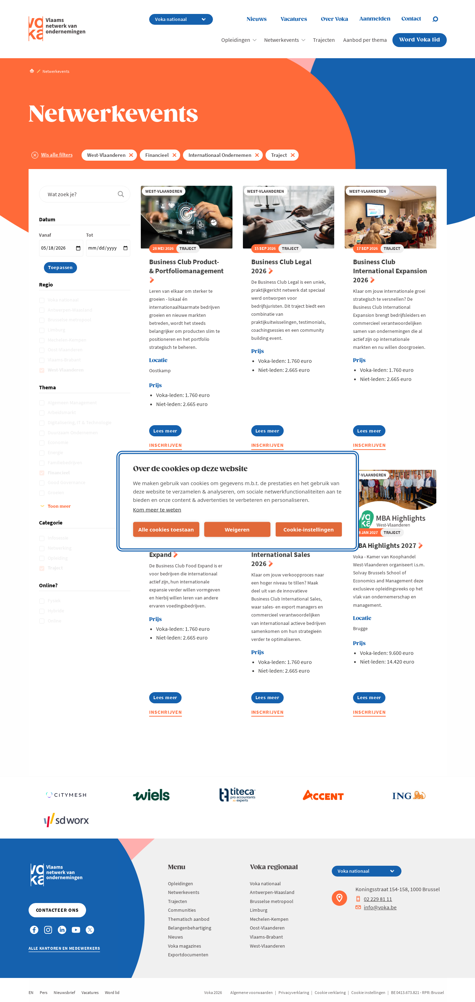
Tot (89, 235)
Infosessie (58, 538)
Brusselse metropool (70, 319)
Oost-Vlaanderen (66, 349)
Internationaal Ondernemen (220, 155)
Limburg (57, 330)
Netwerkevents (281, 39)
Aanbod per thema (365, 39)
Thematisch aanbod (188, 919)
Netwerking (60, 548)
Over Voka (334, 19)
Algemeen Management (73, 402)
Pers (43, 992)
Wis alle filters (56, 154)
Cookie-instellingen (308, 529)
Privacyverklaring (293, 992)
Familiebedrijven (65, 462)
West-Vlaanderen (106, 155)
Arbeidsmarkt (62, 412)
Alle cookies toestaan (166, 529)
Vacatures (294, 19)
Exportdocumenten (188, 954)
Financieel (157, 155)
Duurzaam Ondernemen (73, 432)
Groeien (56, 492)
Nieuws (257, 19)
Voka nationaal (64, 300)
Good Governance (67, 482)
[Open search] (439, 19)
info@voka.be (376, 907)
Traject (279, 155)
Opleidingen (235, 39)
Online (55, 621)
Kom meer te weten (157, 509)
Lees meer (167, 432)
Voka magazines (184, 946)
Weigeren (237, 529)
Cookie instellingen (368, 992)
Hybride (56, 610)
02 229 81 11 (373, 898)
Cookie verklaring (330, 992)
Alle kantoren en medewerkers (64, 948)
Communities (182, 910)
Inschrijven (165, 445)
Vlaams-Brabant (65, 360)
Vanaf (45, 235)
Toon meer (59, 506)
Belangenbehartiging (189, 928)
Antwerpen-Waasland (70, 310)
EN (31, 992)
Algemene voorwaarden (251, 992)
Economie (58, 442)
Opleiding (58, 558)
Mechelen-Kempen (67, 340)
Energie (56, 452)
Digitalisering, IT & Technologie (80, 422)
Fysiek (55, 600)
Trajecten (324, 39)
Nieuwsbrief (64, 992)
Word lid (112, 992)
